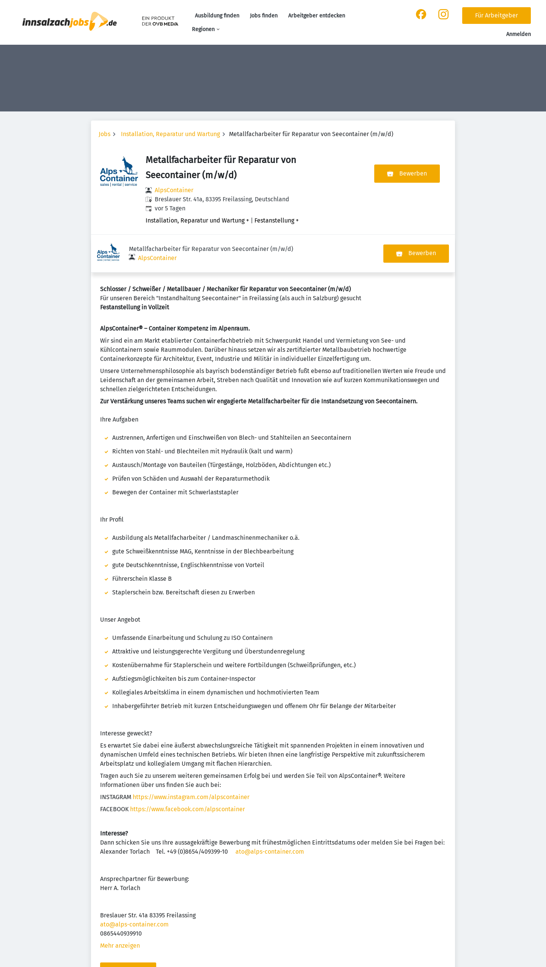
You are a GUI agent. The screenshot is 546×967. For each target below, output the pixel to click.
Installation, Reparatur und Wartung (170, 134)
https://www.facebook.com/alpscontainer (187, 771)
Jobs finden (264, 16)
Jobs (104, 134)
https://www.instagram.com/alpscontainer (191, 759)
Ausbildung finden (217, 16)
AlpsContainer (174, 190)
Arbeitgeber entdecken (316, 16)
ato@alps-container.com (269, 813)
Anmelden (518, 34)
